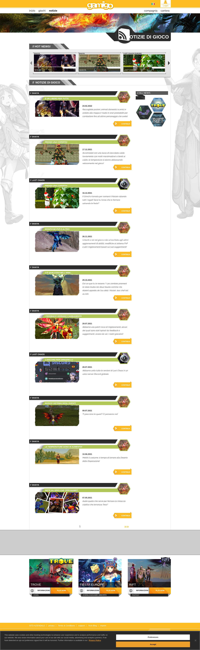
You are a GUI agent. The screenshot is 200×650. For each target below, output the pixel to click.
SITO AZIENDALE (37, 625)
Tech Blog (92, 625)
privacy (51, 625)
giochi (42, 10)
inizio (32, 10)
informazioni (44, 591)
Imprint (103, 625)
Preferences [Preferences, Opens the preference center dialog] (153, 639)
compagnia (150, 10)
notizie (53, 10)
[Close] (195, 642)
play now (61, 591)
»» (126, 526)
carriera (165, 10)
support (81, 625)
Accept (153, 646)
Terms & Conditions (66, 625)
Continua (125, 124)
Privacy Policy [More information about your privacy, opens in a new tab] (95, 642)
